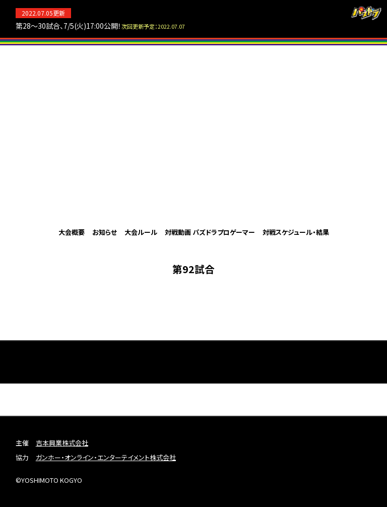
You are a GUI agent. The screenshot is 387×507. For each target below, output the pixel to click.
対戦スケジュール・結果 (296, 232)
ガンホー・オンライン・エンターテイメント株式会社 (106, 457)
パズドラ (366, 13)
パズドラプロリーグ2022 (194, 135)
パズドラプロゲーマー (223, 232)
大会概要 (71, 232)
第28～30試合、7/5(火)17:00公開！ (100, 26)
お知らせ (104, 232)
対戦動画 (178, 232)
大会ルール (140, 232)
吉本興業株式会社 (62, 443)
